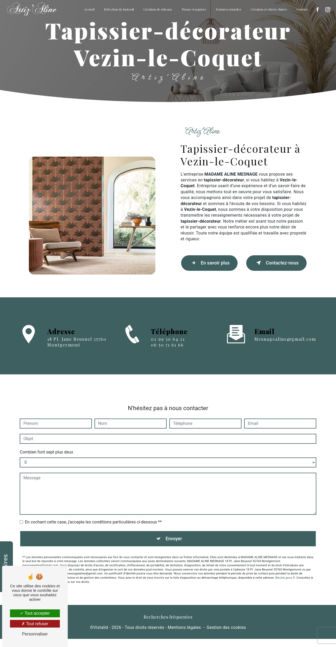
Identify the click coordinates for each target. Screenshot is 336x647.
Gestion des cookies (226, 635)
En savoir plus (209, 266)
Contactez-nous (273, 266)
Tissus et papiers (192, 9)
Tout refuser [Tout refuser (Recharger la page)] (35, 623)
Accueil (88, 9)
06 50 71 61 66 (167, 362)
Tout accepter (35, 613)
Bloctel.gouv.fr (285, 574)
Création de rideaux (156, 9)
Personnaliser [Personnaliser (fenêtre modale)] (35, 634)
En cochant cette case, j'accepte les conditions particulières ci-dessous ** (93, 516)
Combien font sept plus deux (46, 447)
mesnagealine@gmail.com (285, 334)
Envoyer (174, 534)
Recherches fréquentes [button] (168, 625)
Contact (301, 9)
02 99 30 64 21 (168, 356)
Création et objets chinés (268, 9)
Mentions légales (184, 635)
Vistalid (100, 635)
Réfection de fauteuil (118, 9)
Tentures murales (227, 9)
